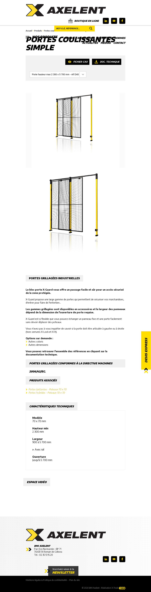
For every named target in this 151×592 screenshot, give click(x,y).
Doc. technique (109, 61)
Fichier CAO (80, 61)
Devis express (146, 350)
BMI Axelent (85, 37)
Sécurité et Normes (111, 37)
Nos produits (41, 37)
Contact (119, 42)
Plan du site (74, 580)
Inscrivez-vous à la (63, 571)
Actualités (90, 42)
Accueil (69, 37)
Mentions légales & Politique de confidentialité (46, 580)
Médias (106, 42)
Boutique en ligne (83, 21)
